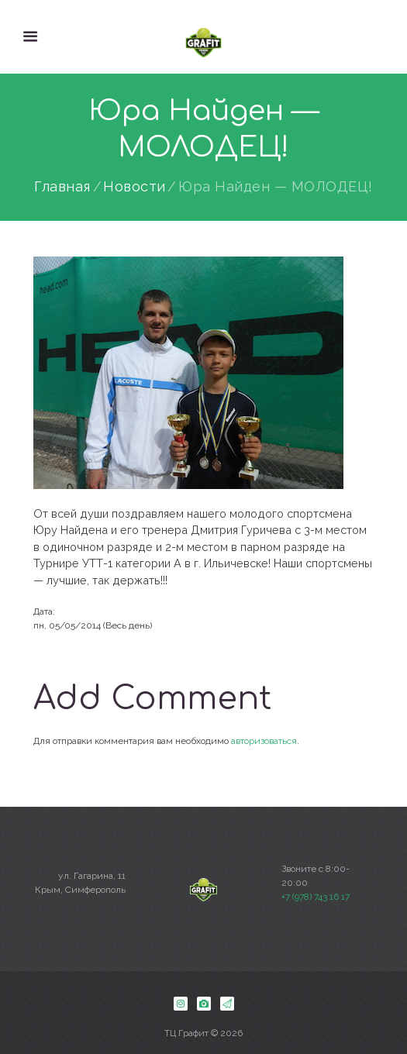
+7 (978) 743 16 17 (315, 896)
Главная (62, 187)
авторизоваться (264, 740)
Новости (134, 187)
